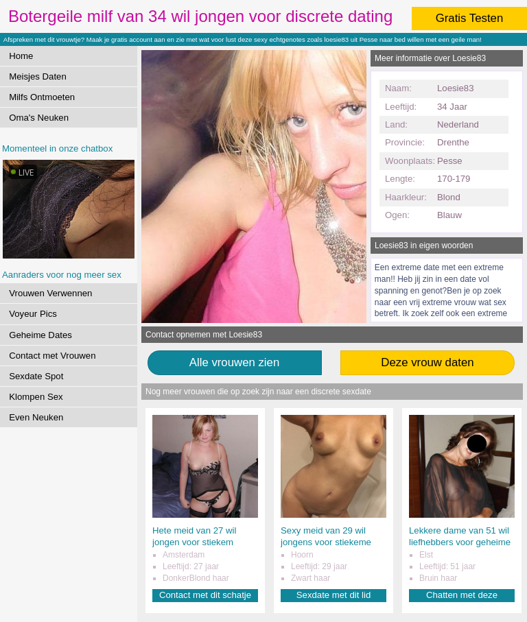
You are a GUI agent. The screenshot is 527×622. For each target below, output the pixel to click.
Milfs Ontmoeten (42, 97)
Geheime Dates (40, 335)
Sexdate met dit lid (333, 595)
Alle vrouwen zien (234, 362)
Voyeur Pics (33, 314)
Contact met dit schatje (205, 595)
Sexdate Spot (36, 376)
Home (21, 56)
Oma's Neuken (39, 117)
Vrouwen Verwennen (50, 293)
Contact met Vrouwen (52, 355)
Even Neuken (36, 417)
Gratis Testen (470, 18)
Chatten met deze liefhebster (461, 595)
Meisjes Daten (38, 76)
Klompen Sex (35, 397)
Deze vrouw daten (427, 362)
